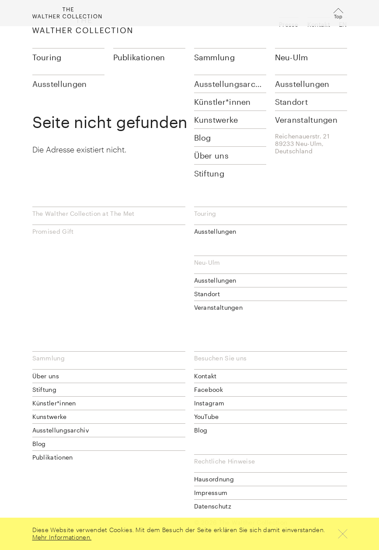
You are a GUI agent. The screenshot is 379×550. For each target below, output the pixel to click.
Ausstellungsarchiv (60, 430)
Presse (289, 24)
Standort (207, 293)
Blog (39, 443)
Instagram (209, 403)
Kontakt (318, 24)
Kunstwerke (49, 416)
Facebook (208, 389)
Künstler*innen (54, 403)
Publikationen (139, 57)
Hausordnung (214, 479)
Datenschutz (212, 506)
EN (343, 24)
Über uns (45, 376)
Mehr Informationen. (62, 537)
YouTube (206, 416)
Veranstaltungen (218, 307)
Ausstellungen (215, 231)
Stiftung (44, 389)
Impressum (211, 492)
